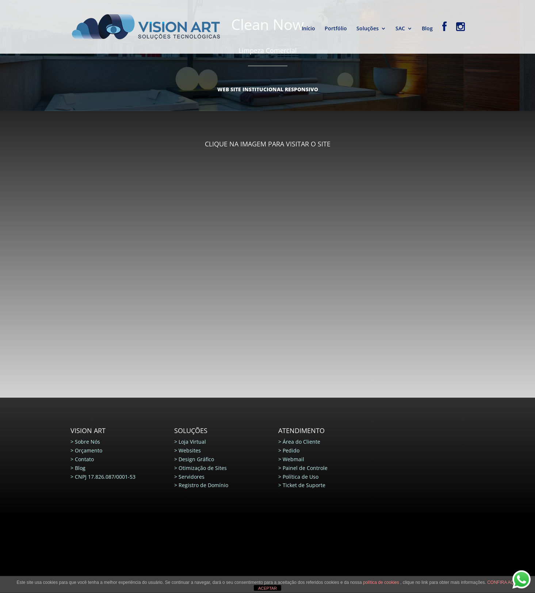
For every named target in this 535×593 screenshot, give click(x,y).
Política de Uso (300, 476)
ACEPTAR (267, 588)
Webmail (293, 459)
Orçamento (88, 450)
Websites (190, 450)
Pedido (291, 450)
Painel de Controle (305, 467)
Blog (427, 29)
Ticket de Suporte (304, 485)
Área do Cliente (301, 441)
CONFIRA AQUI (502, 582)
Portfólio (336, 29)
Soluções (367, 29)
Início (308, 29)
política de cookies (381, 582)
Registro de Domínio (203, 485)
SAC (400, 29)
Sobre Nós (87, 441)
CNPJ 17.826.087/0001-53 (105, 476)
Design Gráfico (196, 459)
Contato (84, 459)
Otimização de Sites (203, 467)
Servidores (192, 476)
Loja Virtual (192, 441)
